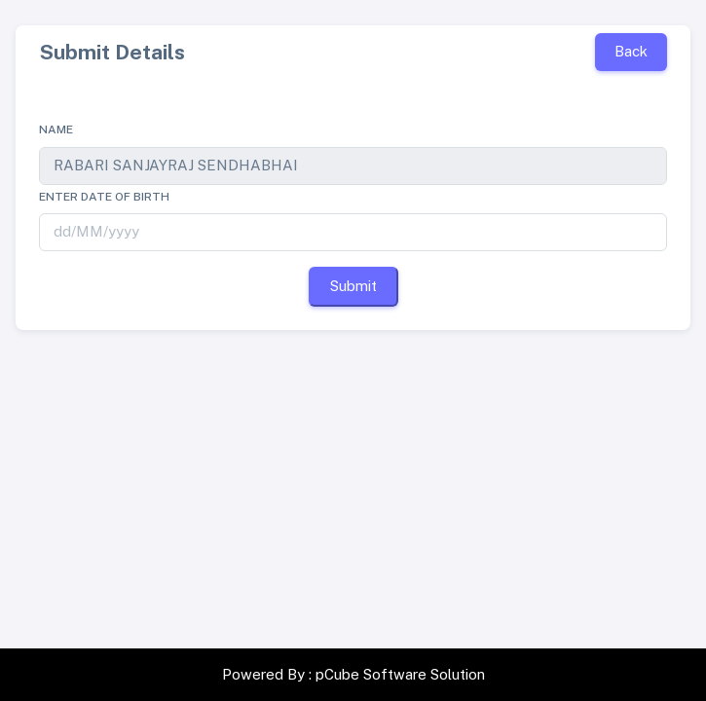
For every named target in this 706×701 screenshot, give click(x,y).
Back (631, 51)
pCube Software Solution (400, 674)
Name (56, 129)
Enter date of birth (104, 196)
